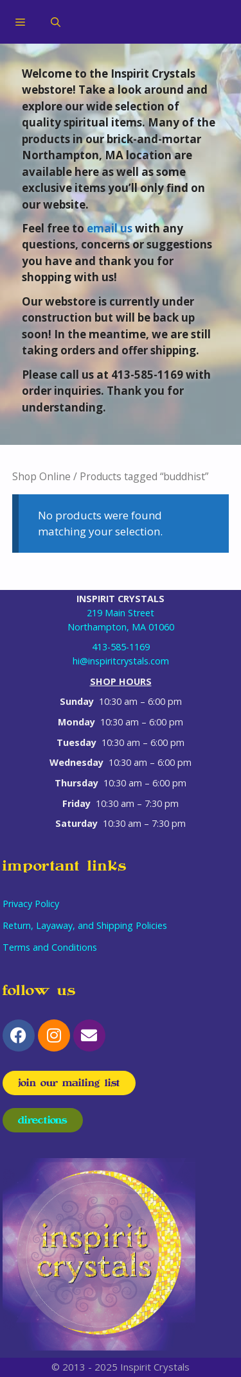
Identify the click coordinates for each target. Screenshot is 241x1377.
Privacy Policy (31, 903)
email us (109, 228)
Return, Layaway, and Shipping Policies (85, 925)
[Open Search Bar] (55, 22)
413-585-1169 (121, 647)
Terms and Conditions (50, 947)
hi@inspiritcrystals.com (121, 661)
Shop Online (41, 476)
